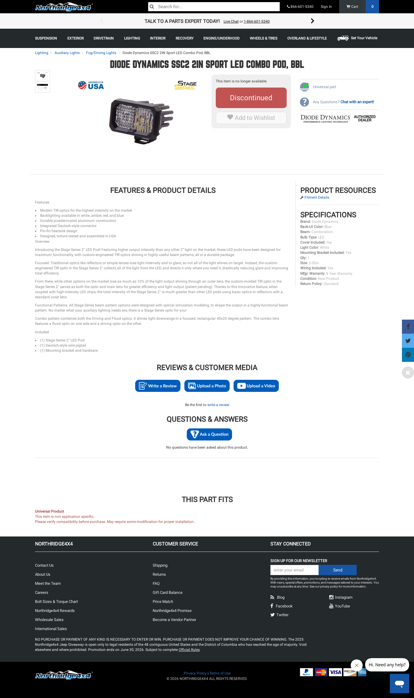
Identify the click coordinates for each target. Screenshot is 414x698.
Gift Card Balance (168, 592)
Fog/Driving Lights (101, 53)
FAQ (156, 583)
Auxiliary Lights (67, 53)
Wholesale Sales (49, 619)
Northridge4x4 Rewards (55, 610)
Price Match (163, 601)
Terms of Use (220, 673)
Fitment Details (316, 197)
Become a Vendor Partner (174, 619)
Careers (41, 592)
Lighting (41, 53)
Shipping (160, 565)
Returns (159, 574)
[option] (207, 21)
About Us (42, 574)
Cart (363, 6)
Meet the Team (48, 583)
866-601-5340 (300, 7)
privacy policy (329, 586)
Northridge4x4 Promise (172, 610)
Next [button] (312, 21)
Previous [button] (101, 21)
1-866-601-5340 (257, 21)
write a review (218, 405)
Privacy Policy (195, 673)
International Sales (51, 628)
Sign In (326, 7)
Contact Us (44, 565)
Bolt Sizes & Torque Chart (56, 601)
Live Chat (231, 21)
